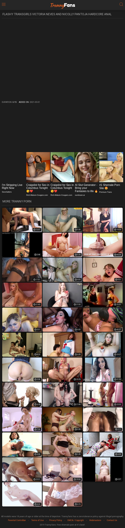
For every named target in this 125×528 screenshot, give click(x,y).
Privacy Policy (55, 520)
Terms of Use (37, 520)
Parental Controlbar (17, 520)
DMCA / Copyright (76, 520)
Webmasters (95, 520)
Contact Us (112, 520)
